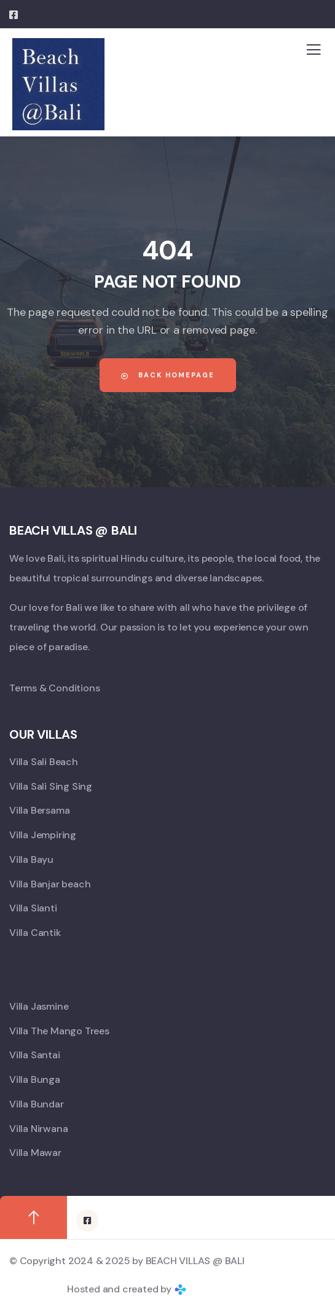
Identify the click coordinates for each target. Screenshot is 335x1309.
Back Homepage (168, 375)
